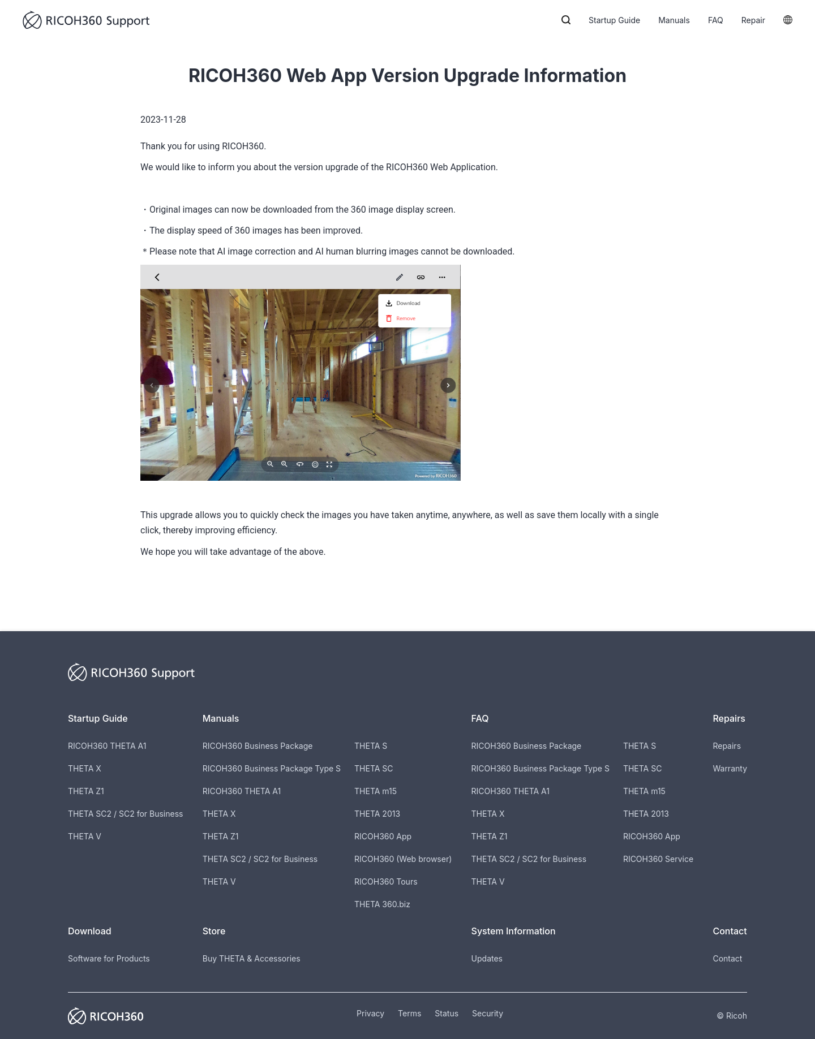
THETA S (370, 746)
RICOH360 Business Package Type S (272, 768)
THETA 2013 (377, 813)
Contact (727, 958)
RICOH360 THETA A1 (107, 746)
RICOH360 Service (658, 859)
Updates (487, 958)
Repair (753, 20)
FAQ (715, 20)
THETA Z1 (86, 791)
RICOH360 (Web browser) (403, 859)
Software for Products (109, 958)
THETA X (84, 768)
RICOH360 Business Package (258, 746)
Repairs (727, 746)
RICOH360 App (382, 836)
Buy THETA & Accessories (252, 958)
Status (446, 1013)
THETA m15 (375, 791)
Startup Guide (614, 20)
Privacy (370, 1013)
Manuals (674, 20)
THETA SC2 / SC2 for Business (125, 813)
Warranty (730, 768)
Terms (409, 1013)
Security (487, 1013)
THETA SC (373, 768)
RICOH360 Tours (385, 881)
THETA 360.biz (382, 904)
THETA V (84, 836)
